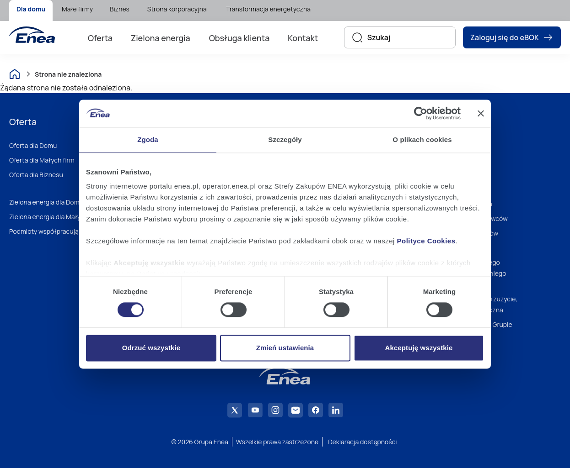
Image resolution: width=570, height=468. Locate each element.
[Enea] (32, 34)
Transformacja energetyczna (268, 9)
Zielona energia (160, 37)
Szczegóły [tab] (284, 139)
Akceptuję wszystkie (419, 348)
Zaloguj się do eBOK (512, 37)
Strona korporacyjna (177, 9)
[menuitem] (31, 10)
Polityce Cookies (426, 241)
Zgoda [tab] (147, 139)
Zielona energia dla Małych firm (55, 216)
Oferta (100, 37)
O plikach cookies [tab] (422, 139)
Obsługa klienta (239, 37)
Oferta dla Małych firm (42, 160)
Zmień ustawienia (285, 348)
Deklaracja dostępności (362, 441)
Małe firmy (77, 9)
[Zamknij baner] (481, 113)
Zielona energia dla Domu (46, 202)
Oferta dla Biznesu (36, 174)
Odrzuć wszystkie (151, 348)
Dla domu (30, 9)
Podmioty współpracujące (47, 231)
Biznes (119, 9)
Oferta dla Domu (33, 145)
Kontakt (303, 37)
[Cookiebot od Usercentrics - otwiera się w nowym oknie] (421, 113)
